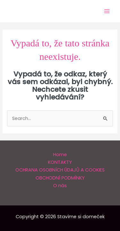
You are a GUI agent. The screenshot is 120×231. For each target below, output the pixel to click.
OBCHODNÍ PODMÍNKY (60, 178)
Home (60, 154)
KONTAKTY (60, 162)
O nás (60, 185)
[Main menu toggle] (107, 11)
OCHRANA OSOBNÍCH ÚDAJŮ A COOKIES (60, 170)
